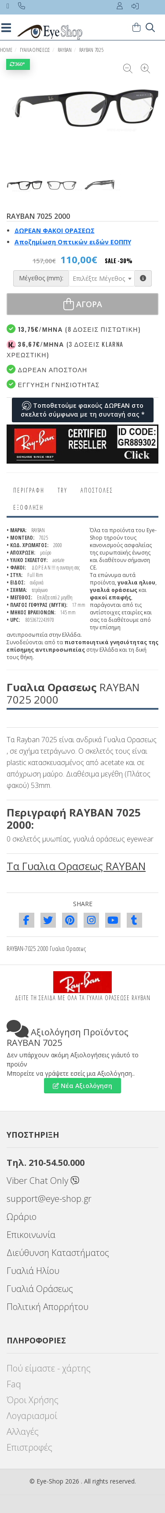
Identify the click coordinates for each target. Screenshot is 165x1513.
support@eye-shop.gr (49, 1199)
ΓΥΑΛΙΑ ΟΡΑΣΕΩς (35, 50)
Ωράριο (22, 1217)
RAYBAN (65, 50)
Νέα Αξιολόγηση (82, 1085)
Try (62, 490)
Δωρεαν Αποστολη (47, 369)
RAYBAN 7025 (91, 50)
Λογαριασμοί (32, 1416)
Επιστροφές (29, 1447)
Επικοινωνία (31, 1235)
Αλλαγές (23, 1431)
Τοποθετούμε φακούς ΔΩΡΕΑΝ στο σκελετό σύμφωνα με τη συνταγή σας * (83, 409)
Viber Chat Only (43, 1180)
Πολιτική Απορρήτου (47, 1307)
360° (18, 64)
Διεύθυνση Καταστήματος (58, 1253)
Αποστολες (97, 490)
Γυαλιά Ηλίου (33, 1271)
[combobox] (102, 278)
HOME (6, 50)
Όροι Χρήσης (33, 1400)
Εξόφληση (28, 507)
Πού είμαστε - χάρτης (49, 1368)
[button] (148, 108)
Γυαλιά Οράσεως (40, 1289)
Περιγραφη (28, 490)
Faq (14, 1384)
